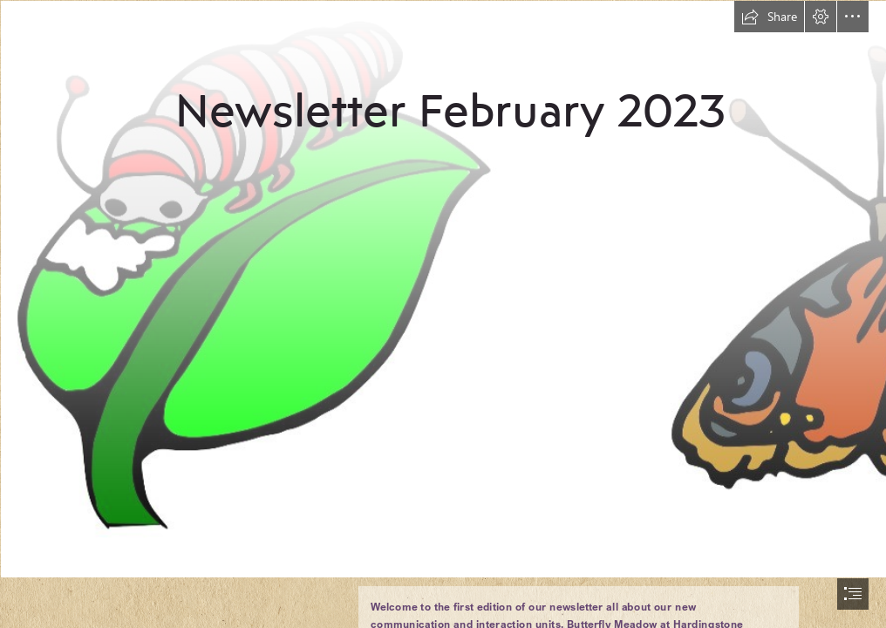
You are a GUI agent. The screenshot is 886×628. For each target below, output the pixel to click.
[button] (769, 16)
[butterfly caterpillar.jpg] (443, 288)
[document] (443, 314)
